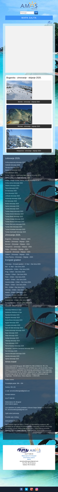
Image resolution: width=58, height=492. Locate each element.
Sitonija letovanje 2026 (12, 167)
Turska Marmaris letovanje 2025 (15, 224)
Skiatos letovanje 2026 (12, 185)
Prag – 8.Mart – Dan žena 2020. (15, 272)
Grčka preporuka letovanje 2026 (15, 162)
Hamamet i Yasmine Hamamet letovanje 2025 (19, 348)
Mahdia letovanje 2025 (12, 356)
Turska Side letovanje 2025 (13, 227)
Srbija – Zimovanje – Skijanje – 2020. (16, 249)
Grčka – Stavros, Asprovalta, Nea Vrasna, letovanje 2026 (23, 175)
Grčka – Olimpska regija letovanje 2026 (17, 178)
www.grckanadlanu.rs (12, 421)
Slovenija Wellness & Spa (13, 310)
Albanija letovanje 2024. (12, 341)
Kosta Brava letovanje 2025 (13, 320)
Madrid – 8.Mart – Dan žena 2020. (16, 292)
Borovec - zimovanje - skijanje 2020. (29, 126)
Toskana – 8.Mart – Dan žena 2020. (16, 295)
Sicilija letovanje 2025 (12, 338)
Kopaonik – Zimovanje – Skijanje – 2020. (18, 252)
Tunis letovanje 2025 (11, 343)
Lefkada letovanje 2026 (12, 196)
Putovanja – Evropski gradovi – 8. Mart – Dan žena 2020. (23, 264)
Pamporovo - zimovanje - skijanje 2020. (29, 151)
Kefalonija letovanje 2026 (13, 198)
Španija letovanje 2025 (12, 315)
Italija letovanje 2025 (11, 335)
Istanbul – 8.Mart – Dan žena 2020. (16, 274)
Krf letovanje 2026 (11, 191)
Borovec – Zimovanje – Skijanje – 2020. (17, 244)
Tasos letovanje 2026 (11, 188)
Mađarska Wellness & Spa (13, 312)
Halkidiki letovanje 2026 (12, 165)
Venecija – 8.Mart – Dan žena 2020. (16, 290)
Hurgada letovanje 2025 (12, 325)
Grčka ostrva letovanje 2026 (14, 183)
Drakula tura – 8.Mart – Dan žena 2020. (17, 300)
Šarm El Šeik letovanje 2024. (14, 328)
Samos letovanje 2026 (12, 206)
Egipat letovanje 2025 (12, 323)
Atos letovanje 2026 (11, 173)
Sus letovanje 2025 (11, 351)
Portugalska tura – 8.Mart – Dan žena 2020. (19, 303)
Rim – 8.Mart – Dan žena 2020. (15, 287)
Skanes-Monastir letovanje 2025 (15, 353)
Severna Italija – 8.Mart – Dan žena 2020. (18, 282)
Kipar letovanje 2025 (11, 333)
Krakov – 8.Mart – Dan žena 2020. (16, 279)
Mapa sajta (29, 18)
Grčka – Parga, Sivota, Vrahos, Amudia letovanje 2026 (22, 180)
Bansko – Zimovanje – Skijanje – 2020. (17, 241)
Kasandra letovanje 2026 (13, 170)
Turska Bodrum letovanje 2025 (14, 222)
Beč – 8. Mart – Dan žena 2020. (15, 267)
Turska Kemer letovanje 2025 (14, 214)
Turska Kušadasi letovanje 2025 (15, 229)
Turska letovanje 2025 (12, 209)
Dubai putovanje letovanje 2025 (15, 330)
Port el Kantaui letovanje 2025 (14, 346)
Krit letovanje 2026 (11, 201)
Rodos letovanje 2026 (12, 203)
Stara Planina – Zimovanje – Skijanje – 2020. (19, 257)
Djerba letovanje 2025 (12, 359)
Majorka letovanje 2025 (12, 317)
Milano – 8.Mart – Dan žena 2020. (15, 285)
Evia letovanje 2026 (11, 193)
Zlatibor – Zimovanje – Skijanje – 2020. (17, 254)
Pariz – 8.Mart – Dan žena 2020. (15, 277)
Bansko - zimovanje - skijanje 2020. (29, 102)
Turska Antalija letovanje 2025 (14, 219)
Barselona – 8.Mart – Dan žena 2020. (17, 297)
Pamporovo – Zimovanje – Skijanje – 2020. (18, 247)
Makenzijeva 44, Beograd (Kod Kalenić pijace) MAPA (29, 457)
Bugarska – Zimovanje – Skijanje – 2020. (18, 239)
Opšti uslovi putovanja (12, 413)
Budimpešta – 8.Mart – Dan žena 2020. (17, 269)
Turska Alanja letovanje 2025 (14, 211)
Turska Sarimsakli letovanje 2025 (15, 232)
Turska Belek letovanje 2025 (14, 216)
